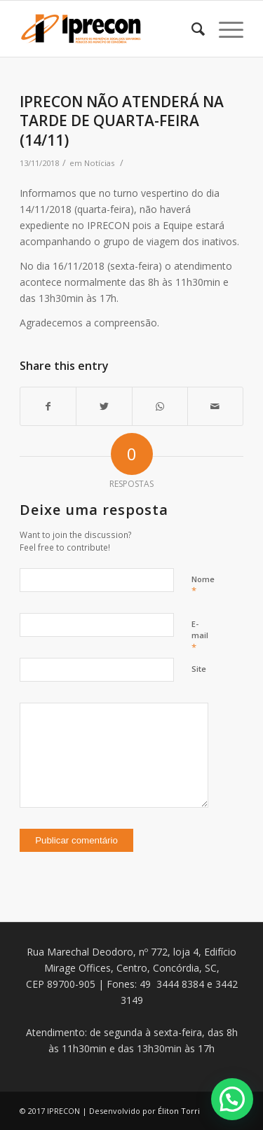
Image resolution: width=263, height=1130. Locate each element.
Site (198, 668)
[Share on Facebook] (48, 406)
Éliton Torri (179, 1110)
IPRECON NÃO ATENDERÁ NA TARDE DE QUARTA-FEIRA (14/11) (122, 121)
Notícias (99, 163)
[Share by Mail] (215, 406)
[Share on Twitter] (103, 406)
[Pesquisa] (191, 29)
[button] (232, 1099)
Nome (203, 586)
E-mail (199, 636)
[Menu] (224, 29)
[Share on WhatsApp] (160, 406)
